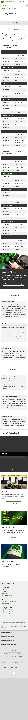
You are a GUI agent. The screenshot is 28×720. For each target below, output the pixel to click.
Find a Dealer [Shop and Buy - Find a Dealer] (4, 635)
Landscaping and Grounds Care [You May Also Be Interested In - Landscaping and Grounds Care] (9, 657)
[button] (5, 709)
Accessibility (14, 698)
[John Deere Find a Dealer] (20, 2)
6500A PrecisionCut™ (7, 66)
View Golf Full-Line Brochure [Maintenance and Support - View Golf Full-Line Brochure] (8, 643)
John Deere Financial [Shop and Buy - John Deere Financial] (6, 637)
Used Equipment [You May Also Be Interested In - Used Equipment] (5, 655)
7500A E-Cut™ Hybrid (7, 219)
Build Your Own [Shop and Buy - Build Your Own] (5, 631)
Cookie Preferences (14, 700)
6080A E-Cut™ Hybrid (7, 172)
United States (14, 692)
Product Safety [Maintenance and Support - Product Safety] (5, 645)
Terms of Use (8, 698)
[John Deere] (8, 2)
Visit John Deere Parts (14, 545)
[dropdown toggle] (7, 8)
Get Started (15, 579)
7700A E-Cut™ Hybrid (7, 235)
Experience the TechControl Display (14, 298)
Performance (23, 37)
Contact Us (20, 698)
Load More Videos (14, 511)
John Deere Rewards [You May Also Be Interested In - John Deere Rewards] (6, 651)
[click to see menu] (26, 2)
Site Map (6, 695)
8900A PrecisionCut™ (7, 145)
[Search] (14, 5)
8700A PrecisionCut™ (7, 129)
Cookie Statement (20, 695)
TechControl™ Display (12, 37)
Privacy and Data (12, 695)
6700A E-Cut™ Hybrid (7, 203)
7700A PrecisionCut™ (7, 113)
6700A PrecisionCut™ (7, 81)
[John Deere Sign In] (23, 2)
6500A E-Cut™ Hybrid (7, 187)
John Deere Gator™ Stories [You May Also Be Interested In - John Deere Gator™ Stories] (8, 653)
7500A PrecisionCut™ (7, 97)
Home (3, 8)
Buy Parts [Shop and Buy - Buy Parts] (3, 633)
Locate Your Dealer (14, 613)
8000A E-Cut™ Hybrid (7, 251)
